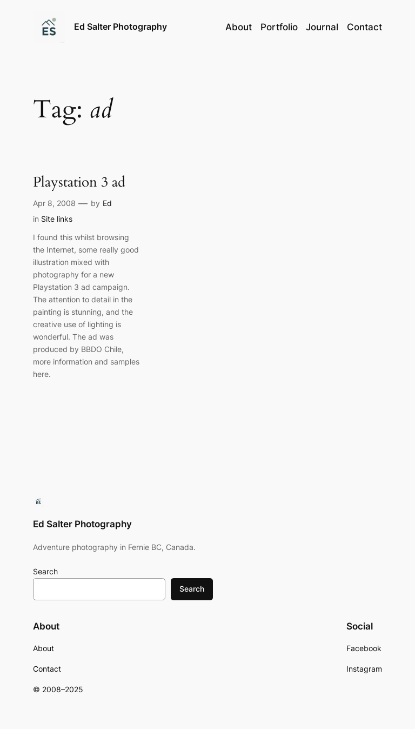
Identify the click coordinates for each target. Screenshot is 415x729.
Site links (56, 218)
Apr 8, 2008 (54, 203)
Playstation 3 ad (79, 182)
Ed (107, 203)
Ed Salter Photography (120, 26)
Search (45, 571)
